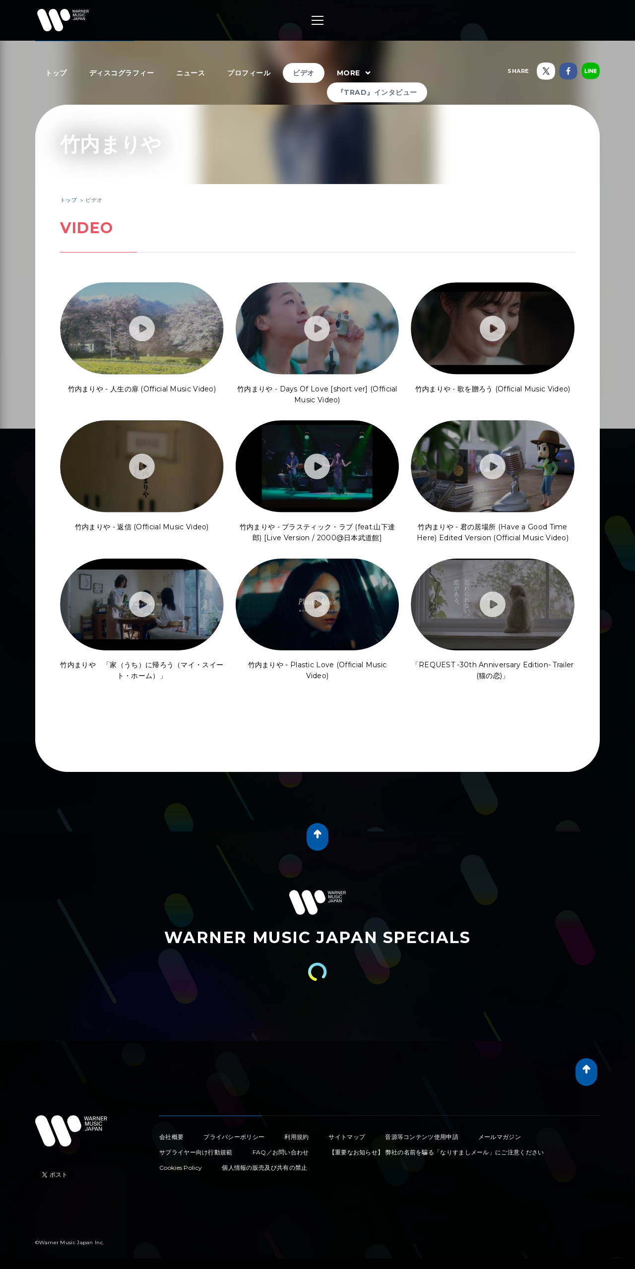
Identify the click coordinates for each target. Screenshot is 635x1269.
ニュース (190, 72)
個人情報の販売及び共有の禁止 (264, 1167)
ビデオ (304, 72)
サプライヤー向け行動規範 (196, 1152)
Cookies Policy (180, 1167)
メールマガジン (499, 1137)
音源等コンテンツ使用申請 (421, 1137)
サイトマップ (346, 1137)
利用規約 (296, 1137)
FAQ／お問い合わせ (281, 1152)
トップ (56, 72)
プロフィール (248, 72)
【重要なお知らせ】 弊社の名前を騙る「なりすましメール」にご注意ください (436, 1152)
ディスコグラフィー (121, 72)
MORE (355, 73)
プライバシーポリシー (233, 1137)
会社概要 (171, 1137)
